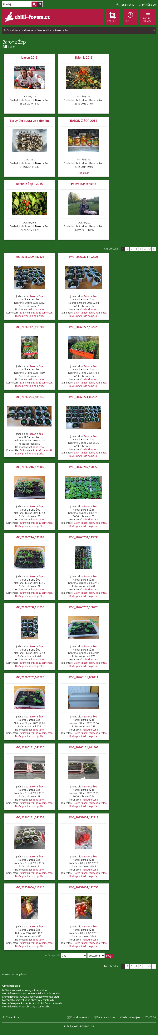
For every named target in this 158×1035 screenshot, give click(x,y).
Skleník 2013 (84, 57)
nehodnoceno (36, 309)
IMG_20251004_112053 (83, 887)
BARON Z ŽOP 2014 (83, 121)
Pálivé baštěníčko (83, 184)
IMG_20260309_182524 (29, 257)
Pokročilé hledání (39, 4)
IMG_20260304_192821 (83, 257)
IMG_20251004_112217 (83, 817)
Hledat (34, 4)
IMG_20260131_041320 (29, 747)
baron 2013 (29, 57)
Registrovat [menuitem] (127, 4)
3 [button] (131, 248)
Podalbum (83, 172)
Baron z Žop (14, 42)
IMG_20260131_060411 (83, 677)
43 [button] (149, 248)
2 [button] (127, 248)
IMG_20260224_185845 (29, 397)
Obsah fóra (12, 1017)
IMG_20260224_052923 (83, 397)
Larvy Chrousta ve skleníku (29, 121)
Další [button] (154, 249)
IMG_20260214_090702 (29, 537)
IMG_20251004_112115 (29, 887)
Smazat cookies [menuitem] (106, 1017)
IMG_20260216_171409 (29, 467)
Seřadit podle (65, 955)
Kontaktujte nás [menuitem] (79, 1017)
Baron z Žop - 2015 (29, 184)
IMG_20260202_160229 (29, 677)
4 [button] (136, 248)
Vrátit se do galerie (16, 974)
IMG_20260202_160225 (83, 607)
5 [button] (140, 248)
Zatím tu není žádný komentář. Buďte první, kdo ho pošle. (34, 314)
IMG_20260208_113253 (29, 607)
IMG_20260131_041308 (83, 747)
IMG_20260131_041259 (29, 817)
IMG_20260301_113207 (29, 327)
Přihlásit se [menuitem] (149, 4)
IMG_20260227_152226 (83, 327)
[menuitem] (130, 17)
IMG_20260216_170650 (83, 467)
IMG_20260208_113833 (83, 537)
